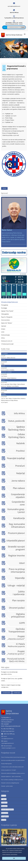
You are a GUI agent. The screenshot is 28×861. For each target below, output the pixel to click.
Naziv (5, 27)
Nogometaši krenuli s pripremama (16, 67)
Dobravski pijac (5, 335)
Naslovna (10, 50)
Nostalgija (4, 308)
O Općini (3, 799)
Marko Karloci (7, 230)
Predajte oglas (17, 692)
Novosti (3, 795)
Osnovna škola (5, 320)
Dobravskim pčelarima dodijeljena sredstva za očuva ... (13, 773)
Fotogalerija (4, 305)
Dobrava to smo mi (6, 341)
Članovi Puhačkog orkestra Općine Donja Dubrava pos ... (13, 757)
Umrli (2, 332)
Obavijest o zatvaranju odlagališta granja (10, 782)
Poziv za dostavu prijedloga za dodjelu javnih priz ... (12, 779)
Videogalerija (5, 314)
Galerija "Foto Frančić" (7, 311)
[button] (9, 854)
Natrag (4, 188)
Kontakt (3, 820)
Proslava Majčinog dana (6, 763)
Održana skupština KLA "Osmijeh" (8, 770)
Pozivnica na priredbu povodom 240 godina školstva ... (13, 760)
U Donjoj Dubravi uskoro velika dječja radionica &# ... (12, 766)
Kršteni (3, 329)
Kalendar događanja (7, 809)
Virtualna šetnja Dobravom (9, 302)
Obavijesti (4, 806)
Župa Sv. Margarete (6, 317)
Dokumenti (4, 813)
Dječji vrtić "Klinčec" (6, 323)
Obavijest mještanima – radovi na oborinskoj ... (11, 776)
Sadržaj (22, 27)
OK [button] (14, 858)
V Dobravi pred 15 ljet (7, 344)
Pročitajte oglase (6, 692)
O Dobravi (4, 802)
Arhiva (3, 338)
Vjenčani (3, 326)
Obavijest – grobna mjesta (7, 786)
